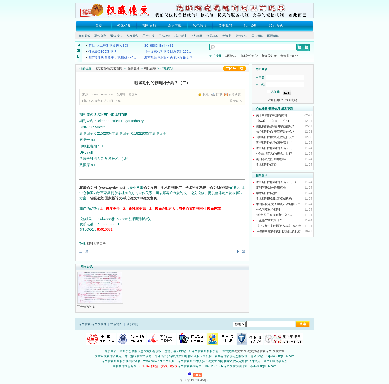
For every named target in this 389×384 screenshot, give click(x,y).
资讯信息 (124, 26)
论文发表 (240, 351)
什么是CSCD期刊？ (269, 220)
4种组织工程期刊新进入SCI (274, 215)
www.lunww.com (102, 94)
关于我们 (225, 26)
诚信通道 (200, 26)
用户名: (260, 77)
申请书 (226, 36)
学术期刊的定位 (266, 164)
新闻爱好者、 (271, 56)
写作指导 (100, 36)
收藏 (206, 94)
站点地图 (116, 324)
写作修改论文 (86, 306)
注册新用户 (275, 100)
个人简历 (196, 36)
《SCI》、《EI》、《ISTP (274, 121)
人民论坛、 (231, 56)
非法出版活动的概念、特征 (274, 153)
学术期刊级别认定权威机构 (274, 198)
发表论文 (266, 351)
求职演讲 (180, 36)
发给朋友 (235, 94)
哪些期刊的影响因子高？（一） (277, 182)
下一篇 (240, 251)
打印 (219, 94)
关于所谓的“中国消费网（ (273, 115)
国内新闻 (257, 36)
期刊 (90, 243)
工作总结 (164, 36)
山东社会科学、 (250, 56)
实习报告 (132, 36)
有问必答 (84, 36)
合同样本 (212, 36)
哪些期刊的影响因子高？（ (274, 142)
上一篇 (83, 251)
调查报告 (116, 36)
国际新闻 (273, 36)
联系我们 (132, 324)
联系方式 (276, 26)
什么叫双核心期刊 (268, 209)
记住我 (275, 92)
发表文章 (278, 351)
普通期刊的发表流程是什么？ (275, 137)
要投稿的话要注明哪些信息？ (275, 126)
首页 (98, 26)
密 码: (260, 84)
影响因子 (100, 243)
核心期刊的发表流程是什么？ (275, 131)
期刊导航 (149, 26)
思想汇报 (148, 36)
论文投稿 (253, 351)
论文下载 (175, 26)
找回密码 (291, 100)
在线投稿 (234, 68)
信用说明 (251, 26)
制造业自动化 (289, 56)
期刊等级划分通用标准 (271, 159)
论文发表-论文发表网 (108, 68)
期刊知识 (241, 36)
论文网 (133, 94)
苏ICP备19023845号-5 (194, 380)
